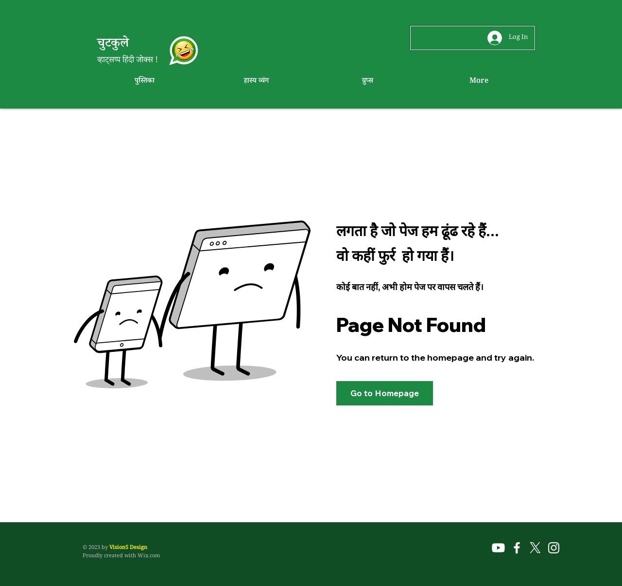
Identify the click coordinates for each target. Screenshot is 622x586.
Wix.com (149, 556)
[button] (384, 393)
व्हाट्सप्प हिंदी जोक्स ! (127, 61)
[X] (535, 547)
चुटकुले (114, 45)
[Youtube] (498, 547)
